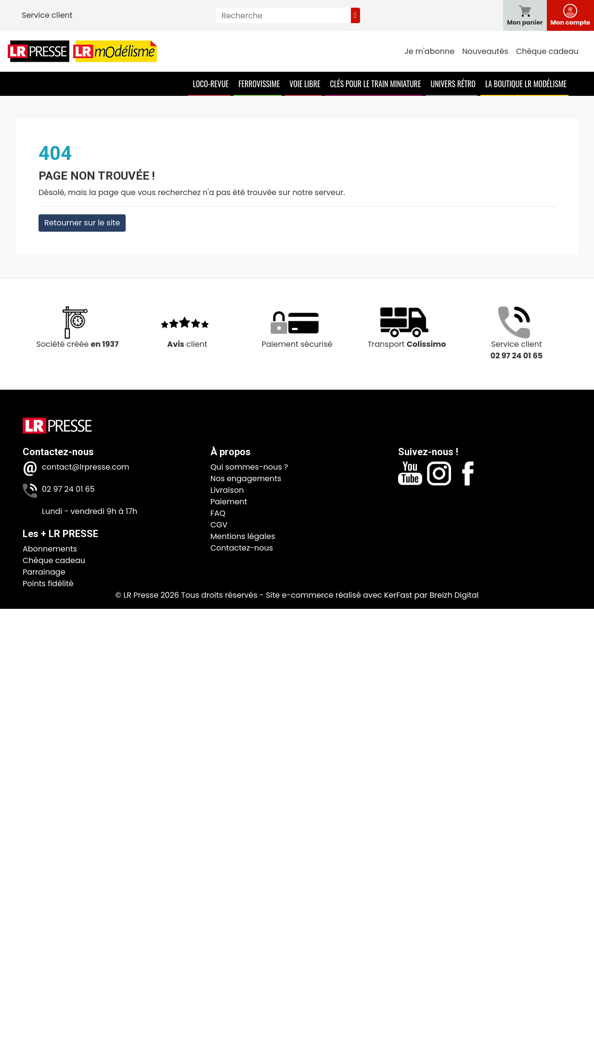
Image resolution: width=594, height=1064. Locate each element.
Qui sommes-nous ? (249, 467)
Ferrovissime (259, 84)
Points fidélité (48, 583)
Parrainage (44, 572)
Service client (47, 15)
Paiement (228, 501)
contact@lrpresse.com (85, 467)
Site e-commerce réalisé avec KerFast (339, 595)
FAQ (217, 513)
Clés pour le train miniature (375, 84)
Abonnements (50, 548)
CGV (219, 524)
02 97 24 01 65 (68, 489)
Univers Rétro (453, 84)
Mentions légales (242, 536)
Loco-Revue (211, 84)
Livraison (227, 490)
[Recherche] (283, 15)
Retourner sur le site (82, 222)
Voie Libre (304, 84)
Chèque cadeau (547, 51)
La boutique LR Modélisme (526, 84)
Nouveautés (485, 51)
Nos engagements (245, 478)
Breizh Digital (453, 595)
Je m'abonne (429, 51)
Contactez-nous (241, 547)
